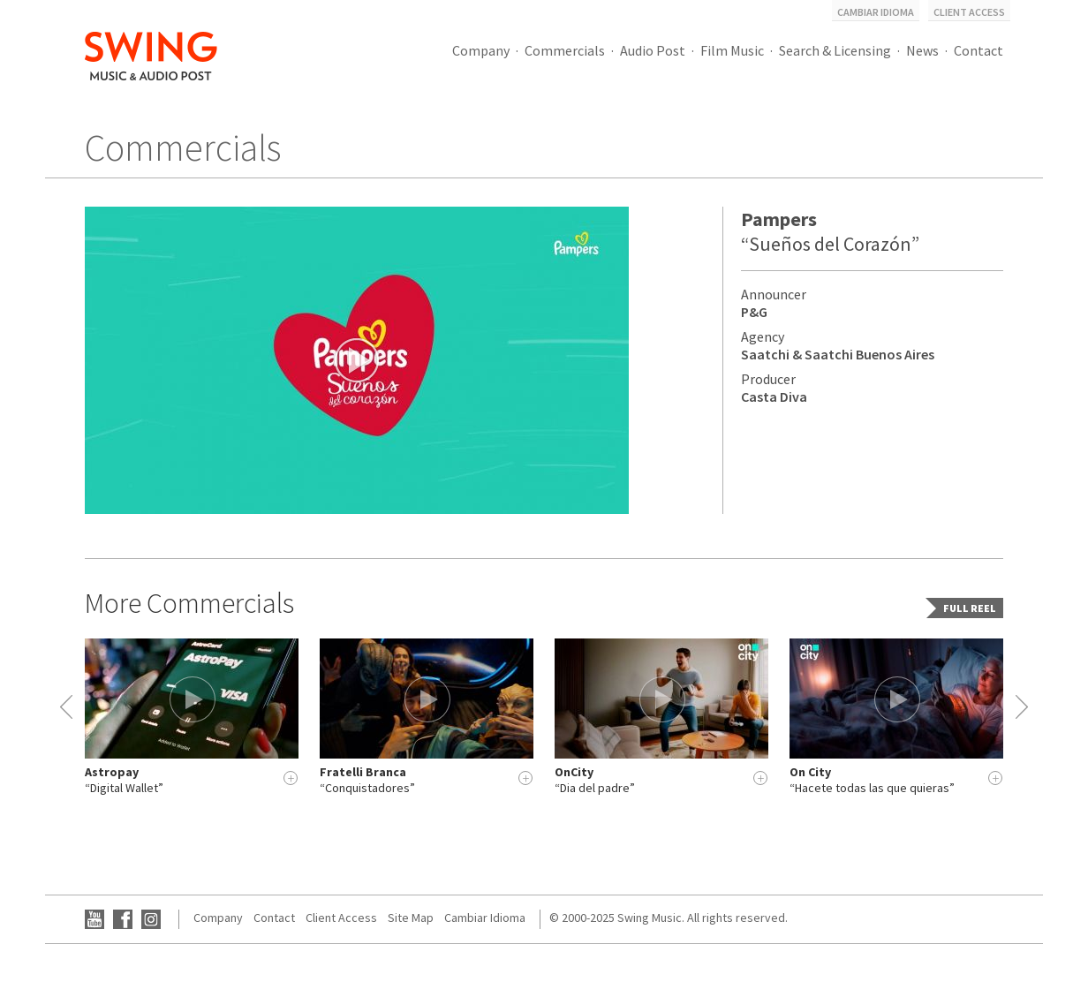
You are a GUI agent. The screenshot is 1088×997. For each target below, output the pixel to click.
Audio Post (652, 50)
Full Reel (969, 608)
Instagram (151, 919)
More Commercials (189, 603)
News (922, 50)
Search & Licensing (835, 50)
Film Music (732, 50)
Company (481, 50)
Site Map (411, 917)
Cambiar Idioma (875, 12)
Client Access (969, 12)
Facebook (122, 919)
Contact (978, 50)
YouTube (94, 919)
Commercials (565, 50)
